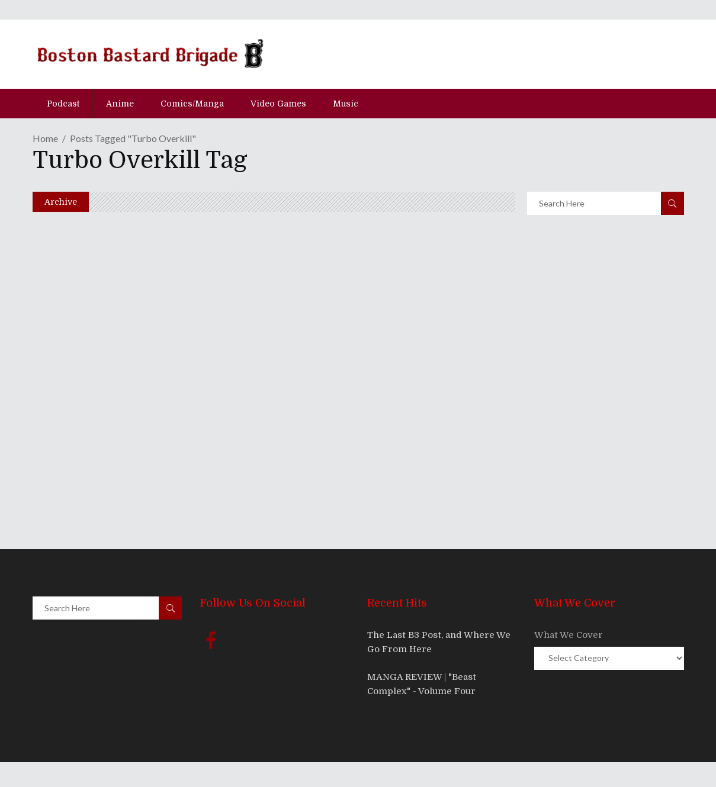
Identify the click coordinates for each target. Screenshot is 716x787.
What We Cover (568, 635)
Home (45, 138)
